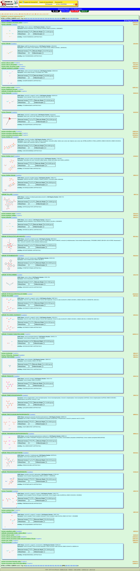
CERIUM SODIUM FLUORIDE (10, 68)
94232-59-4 (135, 255)
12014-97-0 (135, 217)
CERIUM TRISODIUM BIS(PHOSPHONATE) (14, 472)
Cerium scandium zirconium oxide (11, 22)
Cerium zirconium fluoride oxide (11, 561)
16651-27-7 (135, 353)
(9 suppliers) (15, 542)
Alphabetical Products (63, 9)
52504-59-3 (135, 68)
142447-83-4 (135, 133)
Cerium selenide (6, 24)
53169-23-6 (135, 93)
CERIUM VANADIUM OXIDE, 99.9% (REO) (13, 533)
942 (31, 18)
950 (51, 18)
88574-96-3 (135, 236)
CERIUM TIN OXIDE (7, 295)
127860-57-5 (135, 563)
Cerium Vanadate (6, 512)
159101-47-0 (135, 62)
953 (58, 18)
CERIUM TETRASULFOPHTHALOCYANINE (14, 294)
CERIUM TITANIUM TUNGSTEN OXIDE (12, 334)
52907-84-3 (135, 295)
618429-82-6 (135, 66)
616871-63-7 (135, 87)
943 (34, 18)
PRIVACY (71, 569)
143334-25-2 (135, 536)
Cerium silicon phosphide (9, 64)
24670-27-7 (135, 137)
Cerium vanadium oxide (8, 531)
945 (39, 18)
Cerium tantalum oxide (8, 213)
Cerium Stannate (6, 93)
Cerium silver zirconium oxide (10, 66)
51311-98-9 (135, 64)
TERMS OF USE (63, 569)
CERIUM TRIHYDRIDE (7, 357)
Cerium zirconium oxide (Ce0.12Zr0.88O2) (13, 563)
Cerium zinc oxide (6, 540)
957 (69, 18)
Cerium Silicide (5, 43)
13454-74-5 (135, 491)
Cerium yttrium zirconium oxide (10, 536)
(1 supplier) (19, 274)
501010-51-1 (135, 561)
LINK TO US (92, 569)
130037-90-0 (135, 538)
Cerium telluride (6, 217)
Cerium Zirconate (6, 542)
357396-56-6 (135, 135)
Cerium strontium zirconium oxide (11, 135)
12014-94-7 (135, 24)
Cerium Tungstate (6, 491)
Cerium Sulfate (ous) (7, 156)
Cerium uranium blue (7, 510)
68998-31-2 (135, 433)
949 (48, 18)
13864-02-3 (135, 357)
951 (53, 18)
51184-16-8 (135, 535)
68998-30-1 (135, 414)
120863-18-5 (135, 131)
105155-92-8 (135, 293)
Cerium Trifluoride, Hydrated (9, 355)
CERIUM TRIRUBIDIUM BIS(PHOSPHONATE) (14, 433)
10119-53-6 (135, 112)
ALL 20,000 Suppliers (76, 9)
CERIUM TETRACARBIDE (9, 274)
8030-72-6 (136, 194)
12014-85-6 (135, 43)
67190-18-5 (135, 471)
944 (36, 18)
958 (71, 18)
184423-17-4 (135, 334)
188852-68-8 (135, 540)
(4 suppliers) (21, 255)
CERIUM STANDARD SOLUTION (11, 91)
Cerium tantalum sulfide (8, 215)
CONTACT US (85, 569)
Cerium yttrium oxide (7, 535)
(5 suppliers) (18, 175)
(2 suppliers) (14, 24)
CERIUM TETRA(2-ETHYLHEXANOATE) (13, 236)
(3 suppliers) (22, 68)
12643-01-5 (135, 531)
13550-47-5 (135, 175)
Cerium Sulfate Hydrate (8, 175)
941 (29, 18)
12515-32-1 (135, 315)
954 (61, 18)
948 (46, 18)
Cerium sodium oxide (7, 87)
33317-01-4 (135, 355)
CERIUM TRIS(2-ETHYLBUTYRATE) (11, 452)
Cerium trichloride (6, 353)
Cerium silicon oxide (7, 62)
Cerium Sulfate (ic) (7, 137)
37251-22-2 (135, 213)
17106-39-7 (135, 156)
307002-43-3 (135, 22)
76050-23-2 (135, 215)
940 (26, 18)
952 (56, 18)
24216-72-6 (135, 376)
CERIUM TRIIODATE (7, 376)
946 (41, 18)
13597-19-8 (135, 512)
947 (43, 18)
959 (74, 18)
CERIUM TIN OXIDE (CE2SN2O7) (11, 315)
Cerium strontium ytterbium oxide (11, 133)
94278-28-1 (135, 452)
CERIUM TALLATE (6, 194)
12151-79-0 (135, 274)
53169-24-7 (135, 542)
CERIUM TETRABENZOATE (9, 255)
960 (76, 18)
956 (66, 18)
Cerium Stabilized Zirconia (9, 89)
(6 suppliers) (13, 43)
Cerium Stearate (6, 112)
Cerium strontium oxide (8, 131)
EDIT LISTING (77, 569)
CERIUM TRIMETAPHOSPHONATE (11, 395)
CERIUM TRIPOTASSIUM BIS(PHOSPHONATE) (15, 414)
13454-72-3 (135, 395)
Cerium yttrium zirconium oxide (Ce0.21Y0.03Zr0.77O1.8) (18, 538)
